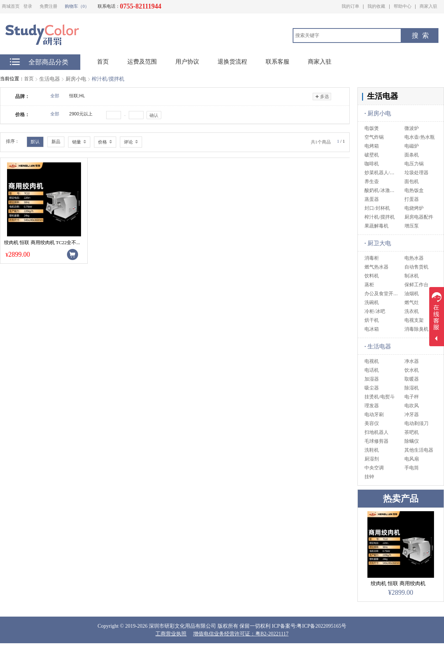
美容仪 (371, 423)
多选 (321, 96)
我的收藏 (376, 6)
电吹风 (411, 405)
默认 (35, 141)
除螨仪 (411, 441)
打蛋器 (411, 199)
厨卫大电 (377, 243)
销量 (79, 142)
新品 (55, 141)
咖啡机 (371, 163)
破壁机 (371, 155)
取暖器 (411, 379)
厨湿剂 (371, 459)
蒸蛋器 (371, 199)
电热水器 (414, 258)
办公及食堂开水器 (383, 293)
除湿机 (411, 388)
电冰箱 (371, 329)
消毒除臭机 (416, 329)
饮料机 (371, 276)
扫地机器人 (376, 432)
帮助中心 (402, 6)
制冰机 (411, 276)
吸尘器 (371, 388)
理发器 (371, 405)
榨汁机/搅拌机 (108, 79)
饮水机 (411, 370)
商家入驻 (428, 6)
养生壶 (371, 181)
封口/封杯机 (377, 208)
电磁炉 (411, 146)
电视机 (371, 361)
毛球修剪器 (376, 441)
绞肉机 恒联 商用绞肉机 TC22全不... (42, 242)
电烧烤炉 (414, 208)
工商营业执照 (170, 634)
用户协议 (187, 61)
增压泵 (411, 226)
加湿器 (371, 379)
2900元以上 (80, 114)
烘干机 (371, 320)
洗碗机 (371, 302)
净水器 (411, 361)
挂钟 (369, 476)
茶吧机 (411, 432)
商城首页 (11, 6)
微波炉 (411, 128)
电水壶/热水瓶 (419, 137)
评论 (131, 142)
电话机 (371, 370)
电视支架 (414, 320)
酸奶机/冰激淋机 (382, 190)
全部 (54, 95)
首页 (29, 78)
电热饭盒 (414, 190)
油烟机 (411, 293)
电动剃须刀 (416, 423)
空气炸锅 (374, 137)
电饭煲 (371, 128)
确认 (153, 115)
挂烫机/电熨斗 (379, 396)
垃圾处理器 (416, 172)
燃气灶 (411, 302)
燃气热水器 (376, 267)
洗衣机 (411, 311)
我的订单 (350, 6)
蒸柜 (369, 284)
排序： (12, 141)
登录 (27, 6)
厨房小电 (75, 79)
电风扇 (411, 459)
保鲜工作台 (416, 284)
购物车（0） (77, 6)
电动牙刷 (374, 414)
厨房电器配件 (418, 217)
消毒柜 (371, 258)
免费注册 (48, 6)
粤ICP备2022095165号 (321, 626)
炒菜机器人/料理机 (384, 172)
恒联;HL (77, 95)
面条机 (411, 155)
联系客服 (277, 61)
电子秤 (411, 396)
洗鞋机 (371, 450)
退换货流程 (232, 61)
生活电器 (49, 79)
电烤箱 (371, 146)
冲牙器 (411, 414)
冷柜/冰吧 (374, 311)
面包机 (411, 181)
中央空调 (374, 467)
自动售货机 (416, 267)
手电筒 (411, 467)
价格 (105, 142)
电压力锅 (414, 163)
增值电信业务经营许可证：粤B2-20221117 (241, 634)
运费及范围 (142, 61)
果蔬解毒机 (376, 226)
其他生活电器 (418, 450)
